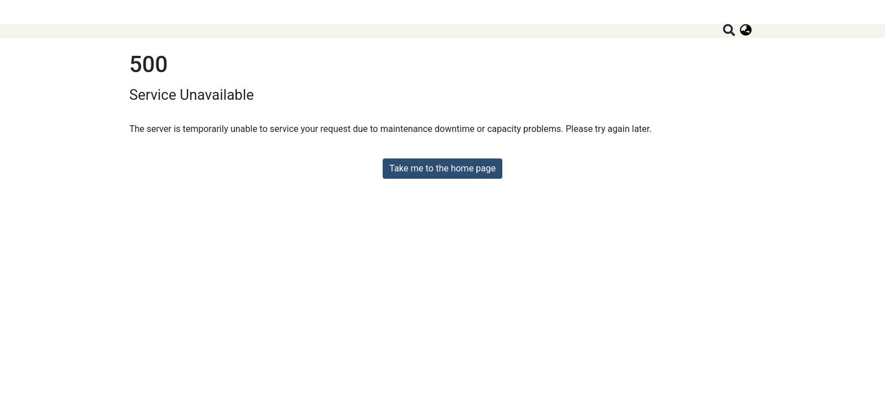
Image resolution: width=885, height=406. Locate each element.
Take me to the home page (442, 168)
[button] (746, 31)
